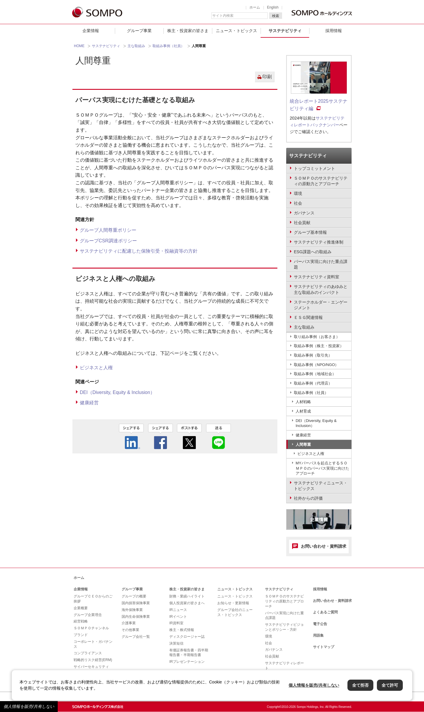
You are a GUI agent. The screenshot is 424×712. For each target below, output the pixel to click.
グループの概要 (134, 596)
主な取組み (136, 46)
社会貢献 (272, 656)
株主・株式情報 (181, 630)
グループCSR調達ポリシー (108, 240)
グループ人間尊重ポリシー (108, 230)
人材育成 (303, 411)
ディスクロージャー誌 (187, 637)
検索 (275, 16)
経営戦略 (81, 621)
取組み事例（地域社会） (315, 374)
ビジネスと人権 (96, 367)
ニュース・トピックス (236, 30)
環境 (268, 636)
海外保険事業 (132, 610)
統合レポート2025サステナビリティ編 (318, 105)
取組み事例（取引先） (313, 355)
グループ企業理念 (88, 615)
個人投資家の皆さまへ (187, 603)
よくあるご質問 (325, 612)
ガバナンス (274, 650)
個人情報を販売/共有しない (29, 706)
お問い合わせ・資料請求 (323, 546)
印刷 (267, 76)
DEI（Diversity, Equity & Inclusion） (117, 392)
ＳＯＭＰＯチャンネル (91, 628)
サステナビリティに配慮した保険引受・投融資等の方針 (139, 251)
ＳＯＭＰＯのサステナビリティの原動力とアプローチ (284, 601)
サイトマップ (323, 647)
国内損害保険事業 (136, 603)
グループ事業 (139, 30)
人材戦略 (303, 402)
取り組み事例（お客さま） (317, 337)
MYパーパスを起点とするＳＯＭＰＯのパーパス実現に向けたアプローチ (322, 468)
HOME (79, 46)
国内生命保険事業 (136, 617)
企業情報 (90, 30)
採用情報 (333, 30)
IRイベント (178, 617)
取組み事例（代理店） (313, 383)
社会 (268, 643)
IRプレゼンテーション (187, 662)
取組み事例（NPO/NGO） (316, 364)
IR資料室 (176, 623)
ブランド (81, 635)
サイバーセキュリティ (91, 667)
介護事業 (129, 623)
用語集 (318, 635)
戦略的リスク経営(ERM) (93, 660)
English (273, 7)
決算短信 (176, 643)
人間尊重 (303, 444)
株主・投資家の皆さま (187, 30)
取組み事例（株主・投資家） (319, 346)
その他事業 (130, 630)
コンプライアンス (88, 653)
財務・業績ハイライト (187, 596)
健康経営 (89, 402)
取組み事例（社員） (168, 46)
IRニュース (178, 610)
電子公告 (320, 624)
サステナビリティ (285, 30)
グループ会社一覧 (136, 637)
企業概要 (81, 608)
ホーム (254, 7)
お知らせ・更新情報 (233, 603)
